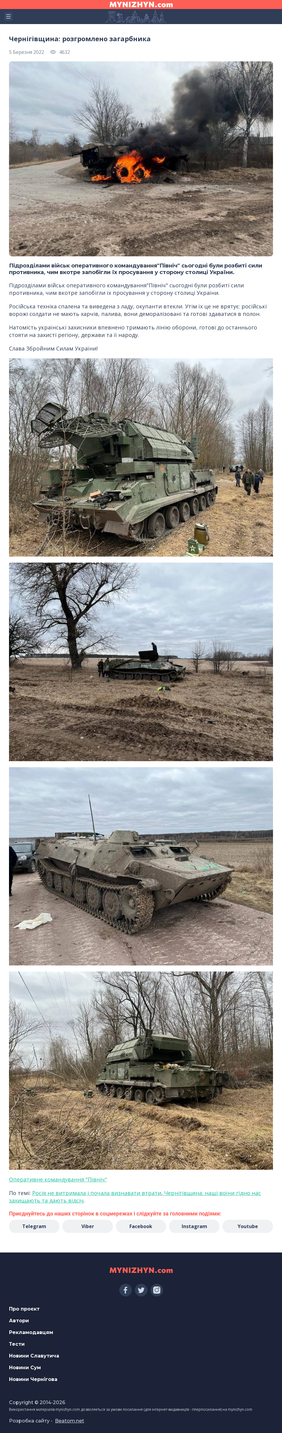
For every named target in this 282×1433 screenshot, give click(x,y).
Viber (87, 1226)
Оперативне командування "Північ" (58, 1179)
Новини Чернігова (33, 1379)
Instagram (194, 1226)
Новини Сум (25, 1367)
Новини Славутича (34, 1356)
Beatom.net (69, 1421)
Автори (19, 1320)
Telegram (34, 1226)
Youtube (248, 1226)
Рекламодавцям (31, 1332)
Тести (17, 1344)
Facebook (140, 1226)
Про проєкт (24, 1309)
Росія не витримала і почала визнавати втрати (96, 1193)
